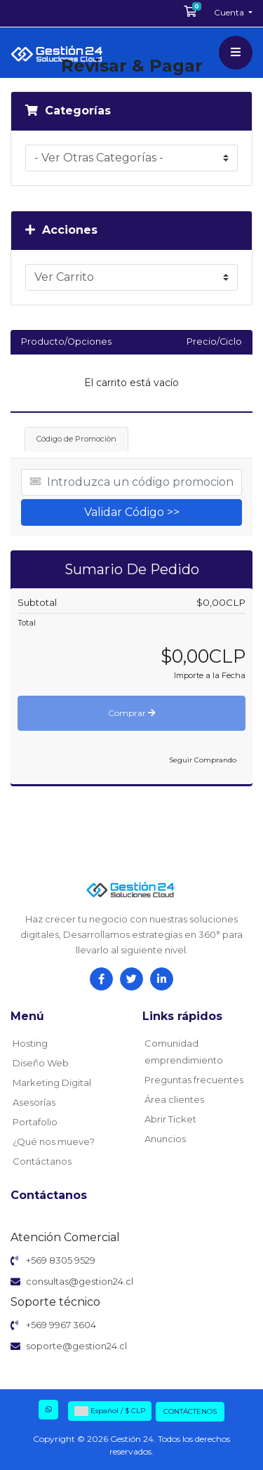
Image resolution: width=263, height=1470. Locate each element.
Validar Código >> (132, 512)
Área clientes (174, 1099)
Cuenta (230, 12)
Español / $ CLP (109, 1411)
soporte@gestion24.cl (76, 1345)
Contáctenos (190, 1411)
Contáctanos (42, 1161)
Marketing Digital (52, 1082)
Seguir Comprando (202, 759)
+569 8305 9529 (60, 1260)
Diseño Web (41, 1062)
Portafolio (35, 1121)
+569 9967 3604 (61, 1324)
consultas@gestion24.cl (79, 1281)
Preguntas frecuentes (193, 1079)
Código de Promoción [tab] (76, 439)
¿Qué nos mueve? (54, 1141)
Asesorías (34, 1102)
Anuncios (165, 1138)
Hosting (30, 1043)
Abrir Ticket (170, 1119)
